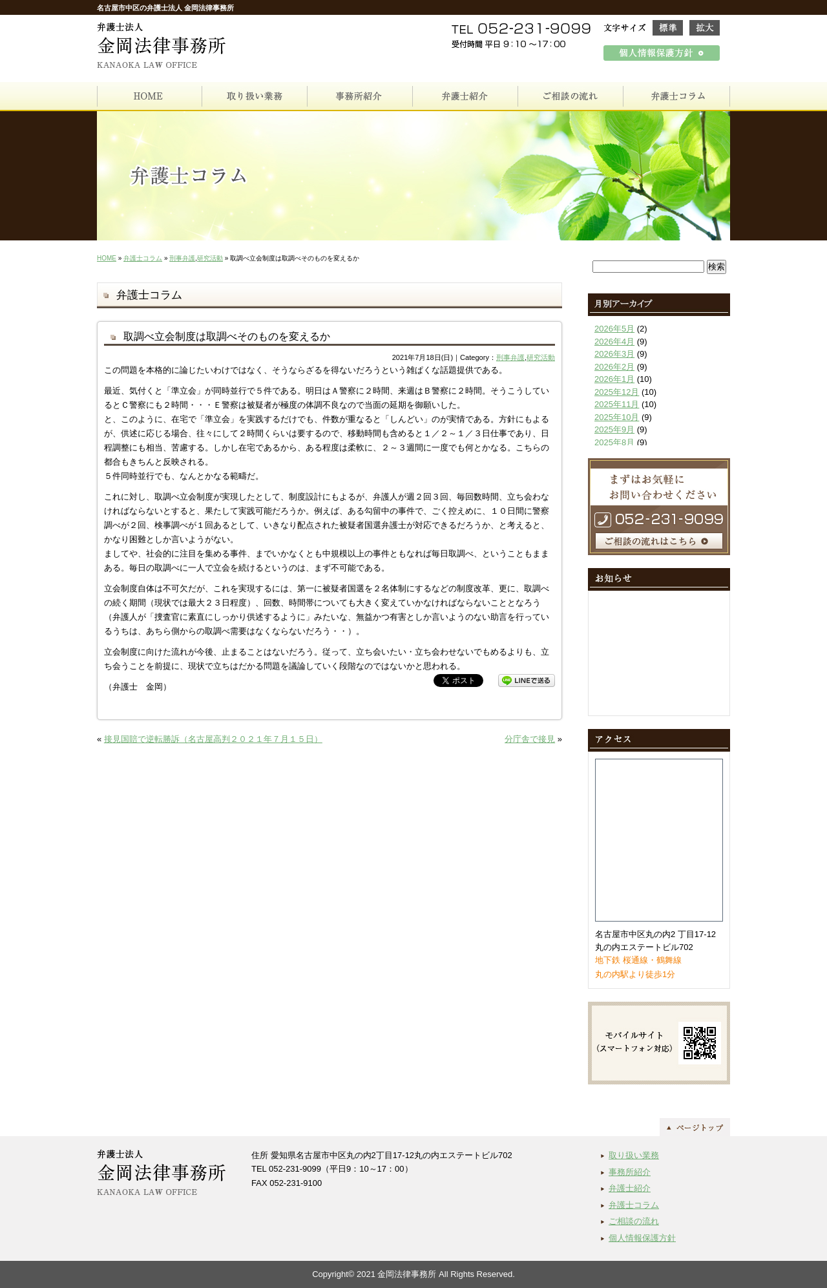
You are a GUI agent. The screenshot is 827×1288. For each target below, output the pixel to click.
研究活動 (210, 258)
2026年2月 (614, 367)
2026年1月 (614, 379)
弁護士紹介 (630, 1188)
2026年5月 (614, 328)
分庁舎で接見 (530, 739)
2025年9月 (614, 429)
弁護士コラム (142, 258)
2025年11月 (616, 404)
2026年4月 (614, 341)
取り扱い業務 (634, 1155)
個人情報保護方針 (642, 1238)
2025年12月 (616, 392)
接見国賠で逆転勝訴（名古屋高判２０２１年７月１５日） (213, 739)
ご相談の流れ (634, 1221)
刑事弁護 (182, 258)
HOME (106, 258)
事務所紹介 (630, 1172)
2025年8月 (614, 442)
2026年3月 (614, 354)
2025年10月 (616, 417)
